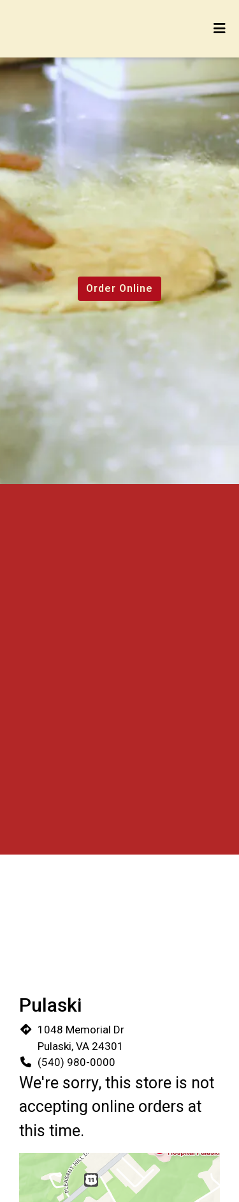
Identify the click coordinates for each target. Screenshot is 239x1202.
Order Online (119, 288)
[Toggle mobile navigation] (220, 28)
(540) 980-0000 (76, 1062)
